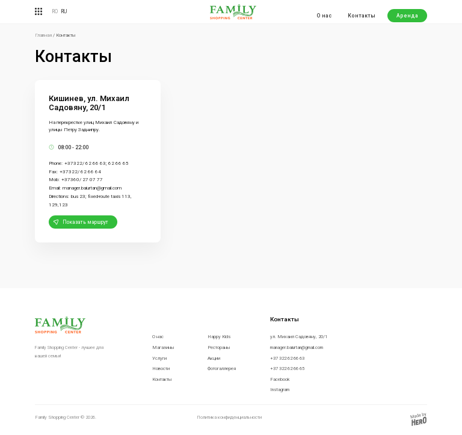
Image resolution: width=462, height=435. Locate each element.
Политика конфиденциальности (229, 417)
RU (64, 11)
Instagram (279, 389)
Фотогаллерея (222, 368)
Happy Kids (219, 336)
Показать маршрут (85, 222)
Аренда (407, 16)
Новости (161, 368)
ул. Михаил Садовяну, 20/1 (298, 336)
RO (55, 11)
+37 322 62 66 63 (287, 358)
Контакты (361, 16)
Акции (214, 358)
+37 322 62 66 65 (287, 368)
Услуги (159, 358)
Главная (43, 35)
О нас (323, 16)
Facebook (280, 379)
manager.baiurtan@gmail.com (296, 347)
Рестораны (219, 347)
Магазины (163, 347)
